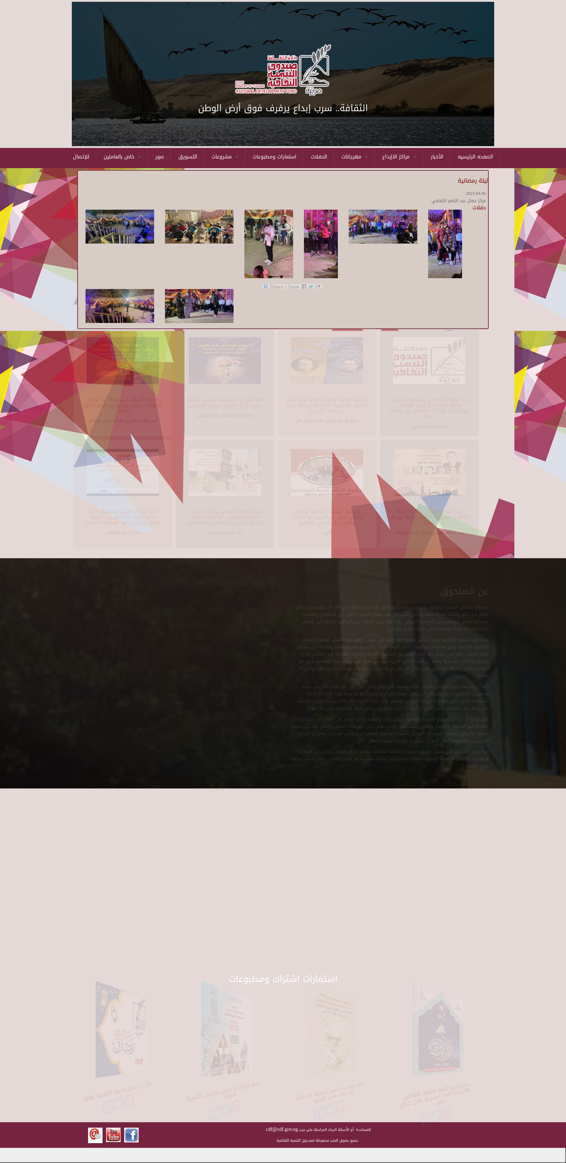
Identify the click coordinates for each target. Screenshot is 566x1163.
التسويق (187, 157)
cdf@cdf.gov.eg (282, 1129)
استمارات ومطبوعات (274, 157)
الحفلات (319, 157)
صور (159, 157)
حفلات (479, 208)
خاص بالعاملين (122, 157)
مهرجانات (354, 157)
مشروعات (225, 157)
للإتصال (81, 157)
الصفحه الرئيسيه (475, 157)
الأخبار (437, 157)
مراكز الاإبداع (399, 157)
